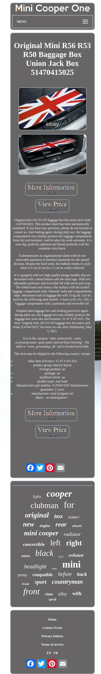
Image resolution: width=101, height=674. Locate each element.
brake (26, 583)
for (69, 505)
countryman (67, 581)
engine (45, 526)
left (55, 542)
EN (49, 653)
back (82, 574)
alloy (62, 594)
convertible (34, 544)
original (37, 515)
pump (22, 575)
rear (61, 524)
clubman (44, 505)
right (74, 543)
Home (52, 619)
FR (56, 653)
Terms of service (52, 644)
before (65, 574)
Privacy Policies (52, 636)
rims (49, 594)
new (28, 524)
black (44, 553)
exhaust (76, 555)
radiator (72, 534)
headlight (35, 566)
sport (40, 582)
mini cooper (41, 533)
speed (52, 599)
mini (71, 564)
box (58, 516)
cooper (59, 494)
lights (37, 497)
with (77, 593)
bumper (74, 517)
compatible (42, 574)
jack (61, 556)
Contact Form (52, 628)
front (31, 591)
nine (54, 568)
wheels (77, 526)
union (25, 556)
